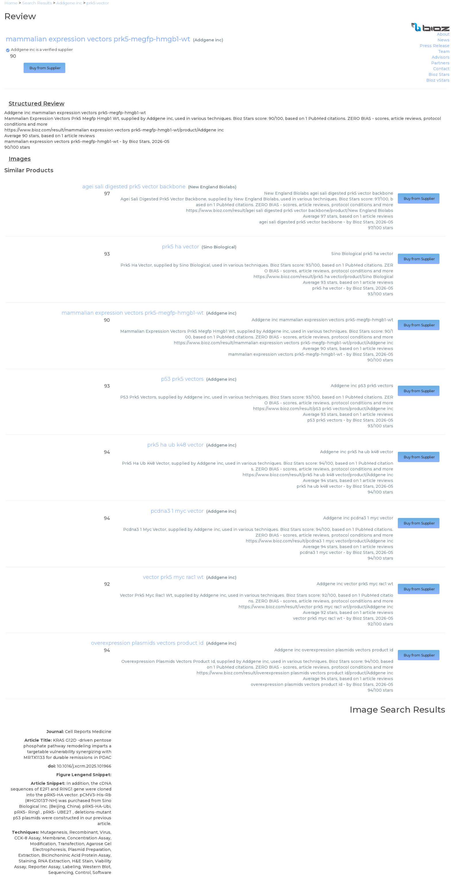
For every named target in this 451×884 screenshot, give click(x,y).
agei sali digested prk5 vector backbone (134, 186)
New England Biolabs (212, 187)
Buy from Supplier (44, 68)
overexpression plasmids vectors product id (147, 643)
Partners (440, 63)
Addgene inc (208, 40)
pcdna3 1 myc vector (177, 511)
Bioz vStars (438, 80)
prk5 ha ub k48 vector (175, 445)
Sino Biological (219, 247)
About (443, 34)
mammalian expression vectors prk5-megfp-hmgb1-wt (133, 313)
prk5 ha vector (180, 247)
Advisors (441, 57)
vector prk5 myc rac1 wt (173, 577)
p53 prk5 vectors (182, 379)
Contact (441, 68)
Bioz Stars (439, 74)
